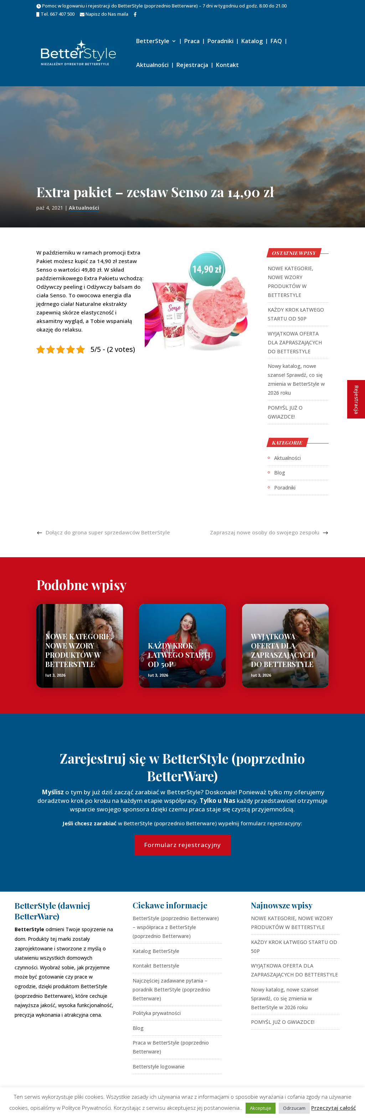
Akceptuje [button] (260, 1108)
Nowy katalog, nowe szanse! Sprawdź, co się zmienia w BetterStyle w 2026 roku (284, 998)
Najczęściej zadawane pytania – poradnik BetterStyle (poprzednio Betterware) (171, 989)
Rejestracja (192, 65)
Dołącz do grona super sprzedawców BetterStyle (108, 532)
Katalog (252, 42)
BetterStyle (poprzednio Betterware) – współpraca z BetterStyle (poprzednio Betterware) (176, 927)
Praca (192, 42)
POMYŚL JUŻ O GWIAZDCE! (282, 1022)
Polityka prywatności (157, 1013)
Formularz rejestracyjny (182, 845)
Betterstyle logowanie (159, 1066)
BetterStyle (152, 42)
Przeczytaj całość (333, 1107)
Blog (279, 472)
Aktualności (152, 65)
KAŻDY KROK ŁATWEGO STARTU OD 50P (180, 655)
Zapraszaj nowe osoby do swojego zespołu (264, 532)
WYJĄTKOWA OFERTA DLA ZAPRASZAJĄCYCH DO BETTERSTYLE (295, 342)
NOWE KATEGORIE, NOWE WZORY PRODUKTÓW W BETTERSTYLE (78, 650)
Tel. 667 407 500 (55, 14)
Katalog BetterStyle (156, 951)
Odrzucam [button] (294, 1108)
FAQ (276, 42)
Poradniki (220, 42)
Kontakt (227, 65)
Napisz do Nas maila (104, 14)
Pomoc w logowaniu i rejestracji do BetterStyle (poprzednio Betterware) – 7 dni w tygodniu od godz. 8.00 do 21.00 (161, 6)
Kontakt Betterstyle (156, 965)
